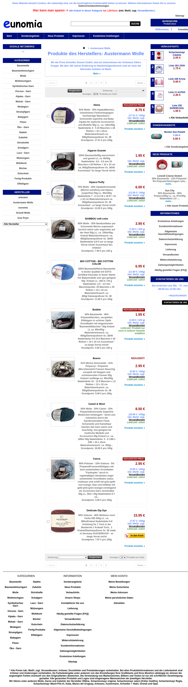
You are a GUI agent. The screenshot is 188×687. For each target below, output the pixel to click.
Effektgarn (23, 183)
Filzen (23, 122)
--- (23, 51)
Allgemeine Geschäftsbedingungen (73, 629)
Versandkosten (137, 120)
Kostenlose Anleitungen (106, 36)
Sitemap (179, 15)
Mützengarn (23, 158)
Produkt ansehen (134, 129)
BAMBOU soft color (96, 218)
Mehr (96, 73)
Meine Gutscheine (119, 587)
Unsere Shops (72, 597)
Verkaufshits (170, 46)
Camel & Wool (96, 403)
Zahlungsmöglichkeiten (72, 651)
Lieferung (72, 608)
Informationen (169, 213)
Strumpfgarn (23, 112)
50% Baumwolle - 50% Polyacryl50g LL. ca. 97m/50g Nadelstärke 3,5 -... (170, 196)
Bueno (96, 358)
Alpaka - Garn (23, 96)
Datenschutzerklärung (73, 624)
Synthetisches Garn (23, 86)
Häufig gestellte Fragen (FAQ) (73, 613)
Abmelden (119, 603)
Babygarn (23, 117)
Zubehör (23, 137)
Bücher (23, 168)
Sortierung (107, 90)
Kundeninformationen (73, 645)
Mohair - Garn (23, 101)
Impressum (79, 36)
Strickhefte (23, 142)
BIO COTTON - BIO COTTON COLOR (96, 262)
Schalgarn (22, 147)
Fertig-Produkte (23, 178)
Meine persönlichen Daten (119, 597)
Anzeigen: (87, 94)
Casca (96, 458)
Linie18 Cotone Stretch (169, 176)
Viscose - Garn (23, 91)
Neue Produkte (56, 36)
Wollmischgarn (23, 81)
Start (9, 37)
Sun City (170, 190)
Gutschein (23, 173)
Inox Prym (22, 218)
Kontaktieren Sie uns (72, 603)
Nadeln (23, 132)
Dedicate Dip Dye (97, 510)
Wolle (23, 76)
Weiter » (141, 83)
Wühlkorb (21, 163)
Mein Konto (119, 575)
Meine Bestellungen (119, 581)
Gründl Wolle (23, 213)
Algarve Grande (97, 150)
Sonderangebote (30, 36)
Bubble (96, 309)
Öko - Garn (23, 127)
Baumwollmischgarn (23, 70)
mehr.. (168, 184)
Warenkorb (169, 21)
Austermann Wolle (23, 202)
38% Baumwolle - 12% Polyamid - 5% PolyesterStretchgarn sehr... (170, 180)
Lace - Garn (23, 153)
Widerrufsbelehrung (73, 640)
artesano (23, 197)
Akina (96, 104)
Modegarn (23, 106)
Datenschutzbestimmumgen (93, 6)
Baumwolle (23, 65)
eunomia (23, 207)
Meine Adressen (119, 592)
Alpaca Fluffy (96, 182)
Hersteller (22, 192)
